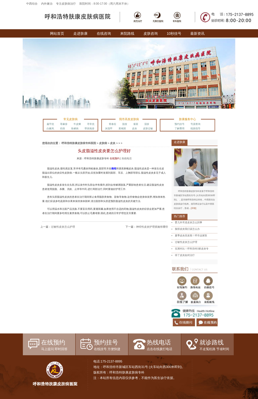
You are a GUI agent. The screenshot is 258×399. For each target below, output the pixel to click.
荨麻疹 (64, 124)
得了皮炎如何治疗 (185, 255)
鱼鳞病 (74, 128)
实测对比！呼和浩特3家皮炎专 (192, 248)
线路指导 (195, 128)
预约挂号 (179, 124)
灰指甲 (109, 128)
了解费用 (179, 128)
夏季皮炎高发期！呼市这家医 (191, 235)
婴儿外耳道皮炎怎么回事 (188, 222)
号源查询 (195, 124)
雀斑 (135, 124)
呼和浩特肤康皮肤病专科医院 (78, 143)
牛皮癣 (77, 124)
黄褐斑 (122, 128)
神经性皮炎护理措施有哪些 (152, 226)
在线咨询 (104, 33)
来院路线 (127, 33)
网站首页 (57, 33)
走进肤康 (80, 33)
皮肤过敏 (148, 128)
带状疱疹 (89, 128)
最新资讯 (197, 33)
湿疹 (146, 124)
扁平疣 (50, 124)
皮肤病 (103, 143)
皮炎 (134, 128)
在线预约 (115, 158)
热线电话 (127, 158)
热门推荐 (179, 216)
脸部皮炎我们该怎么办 (187, 228)
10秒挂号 (174, 33)
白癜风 (50, 128)
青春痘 (112, 124)
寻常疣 (90, 124)
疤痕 (62, 128)
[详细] (193, 208)
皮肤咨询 (151, 33)
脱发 (124, 124)
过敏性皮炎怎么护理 (63, 226)
